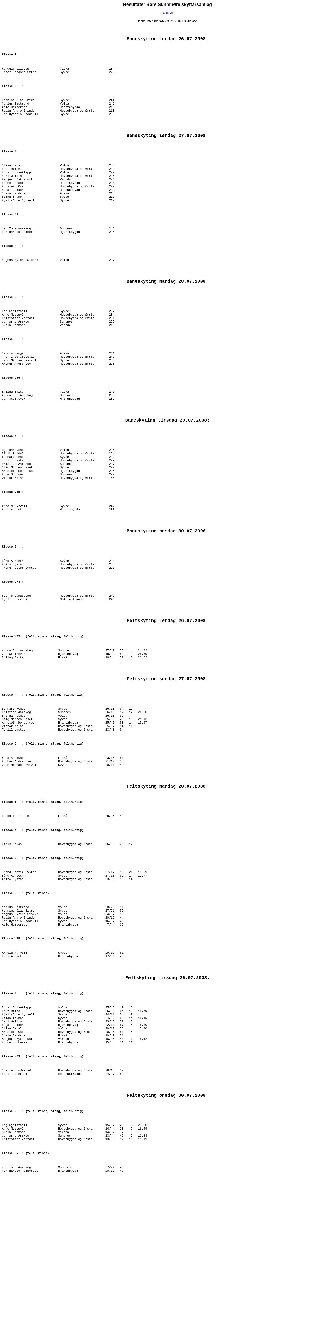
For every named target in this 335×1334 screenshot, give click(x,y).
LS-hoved (167, 12)
